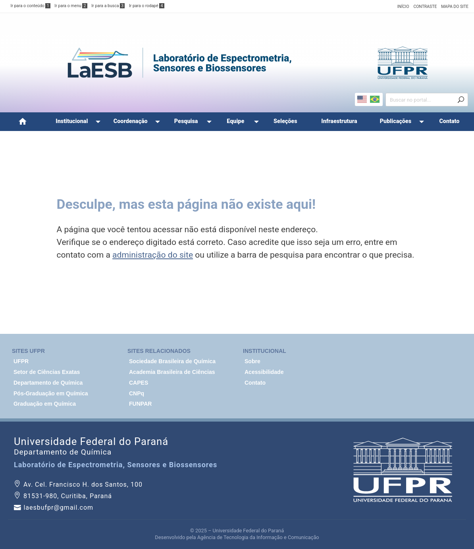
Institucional (72, 121)
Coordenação (131, 121)
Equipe (235, 121)
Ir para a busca (108, 5)
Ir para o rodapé (146, 5)
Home (22, 121)
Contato (449, 121)
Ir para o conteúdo (30, 5)
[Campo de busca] (423, 99)
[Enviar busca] (461, 100)
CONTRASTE (425, 6)
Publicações (395, 121)
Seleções (285, 121)
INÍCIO (403, 6)
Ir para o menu (70, 5)
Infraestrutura (339, 121)
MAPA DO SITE (454, 6)
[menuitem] (22, 121)
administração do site (152, 255)
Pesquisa (186, 121)
